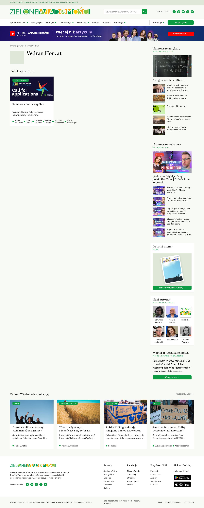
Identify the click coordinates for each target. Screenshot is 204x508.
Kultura (95, 22)
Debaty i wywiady (20, 80)
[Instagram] (178, 11)
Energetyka (36, 22)
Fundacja (157, 22)
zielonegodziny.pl (181, 471)
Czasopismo (155, 474)
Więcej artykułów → (185, 394)
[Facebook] (174, 11)
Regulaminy (189, 502)
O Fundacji (131, 474)
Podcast (106, 22)
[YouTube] (183, 11)
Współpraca (155, 481)
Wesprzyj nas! (133, 481)
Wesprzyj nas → (172, 377)
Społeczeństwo (18, 22)
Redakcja (118, 22)
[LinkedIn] (192, 11)
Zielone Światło (134, 471)
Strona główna (16, 46)
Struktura (131, 478)
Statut (130, 485)
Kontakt (153, 485)
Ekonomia (81, 22)
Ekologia (50, 22)
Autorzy (153, 478)
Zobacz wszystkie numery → (172, 288)
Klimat (16, 403)
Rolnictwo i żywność (68, 403)
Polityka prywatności (173, 502)
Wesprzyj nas (181, 22)
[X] (187, 11)
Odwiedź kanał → (181, 33)
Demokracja (65, 22)
